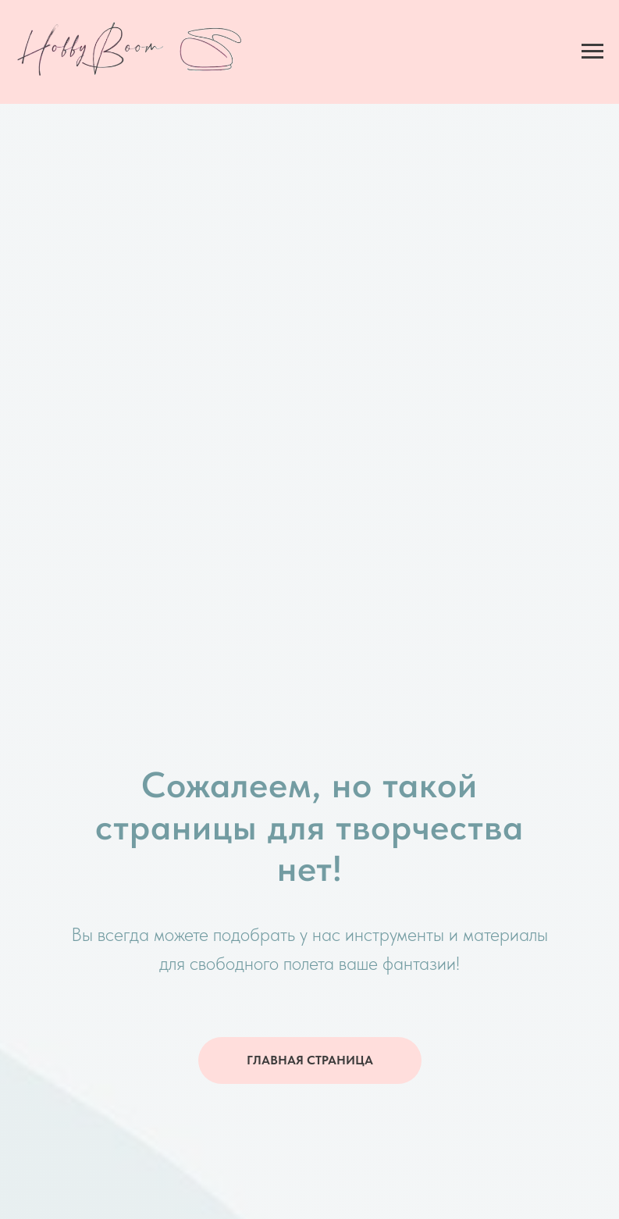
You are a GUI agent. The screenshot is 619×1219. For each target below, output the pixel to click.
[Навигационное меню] (592, 51)
